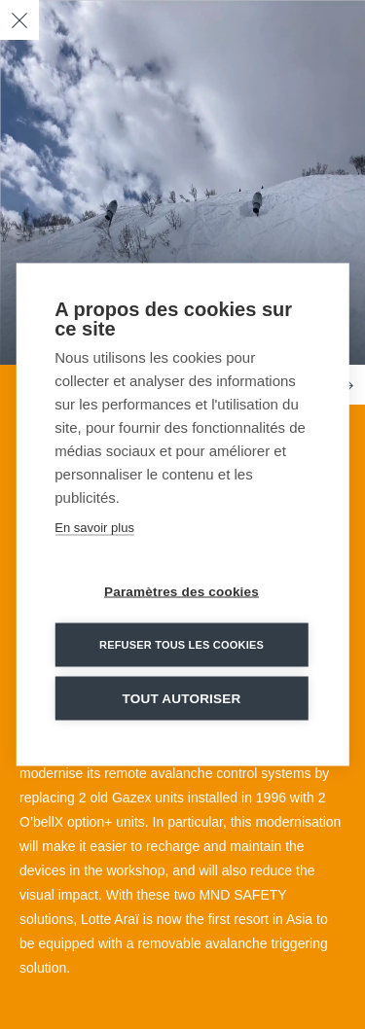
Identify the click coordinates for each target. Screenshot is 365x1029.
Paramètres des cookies (181, 592)
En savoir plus (94, 527)
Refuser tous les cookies (181, 645)
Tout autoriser (182, 699)
